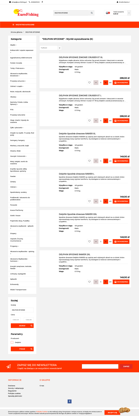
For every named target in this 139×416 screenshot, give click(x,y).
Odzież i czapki (16, 86)
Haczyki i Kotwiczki (18, 156)
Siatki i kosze (15, 215)
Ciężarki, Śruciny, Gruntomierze (16, 240)
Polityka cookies (14, 393)
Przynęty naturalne (17, 115)
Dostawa (11, 386)
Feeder (13, 176)
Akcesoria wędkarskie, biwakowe (18, 75)
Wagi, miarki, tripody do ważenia (19, 121)
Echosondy (14, 284)
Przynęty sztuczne (18, 81)
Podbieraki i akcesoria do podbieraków (20, 199)
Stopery (13, 233)
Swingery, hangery (17, 140)
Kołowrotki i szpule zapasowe (21, 51)
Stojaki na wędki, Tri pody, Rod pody (22, 134)
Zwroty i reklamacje (16, 388)
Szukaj (22, 326)
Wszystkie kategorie (23, 25)
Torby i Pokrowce (17, 68)
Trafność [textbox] (44, 48)
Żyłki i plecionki (16, 127)
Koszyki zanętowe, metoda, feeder (21, 267)
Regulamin (12, 391)
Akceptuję (112, 412)
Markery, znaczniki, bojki (19, 146)
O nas (42, 386)
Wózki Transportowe (18, 290)
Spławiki (13, 279)
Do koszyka (121, 83)
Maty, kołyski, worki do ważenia (18, 163)
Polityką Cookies (42, 411)
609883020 (34, 2)
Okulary (13, 97)
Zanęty (13, 182)
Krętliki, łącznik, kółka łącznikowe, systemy (18, 170)
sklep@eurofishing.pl (18, 2)
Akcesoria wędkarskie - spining (22, 252)
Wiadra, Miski (15, 151)
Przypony (14, 246)
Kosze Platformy (16, 210)
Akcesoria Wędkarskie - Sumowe (19, 260)
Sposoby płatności (15, 396)
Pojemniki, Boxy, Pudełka (19, 221)
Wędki (13, 45)
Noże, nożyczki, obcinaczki (20, 91)
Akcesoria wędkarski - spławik (21, 227)
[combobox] (51, 48)
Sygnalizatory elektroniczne (21, 58)
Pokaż (22, 349)
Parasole (13, 205)
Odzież (13, 187)
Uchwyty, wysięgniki (18, 274)
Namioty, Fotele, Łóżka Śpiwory (19, 103)
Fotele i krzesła (16, 63)
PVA (11, 109)
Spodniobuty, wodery (18, 192)
